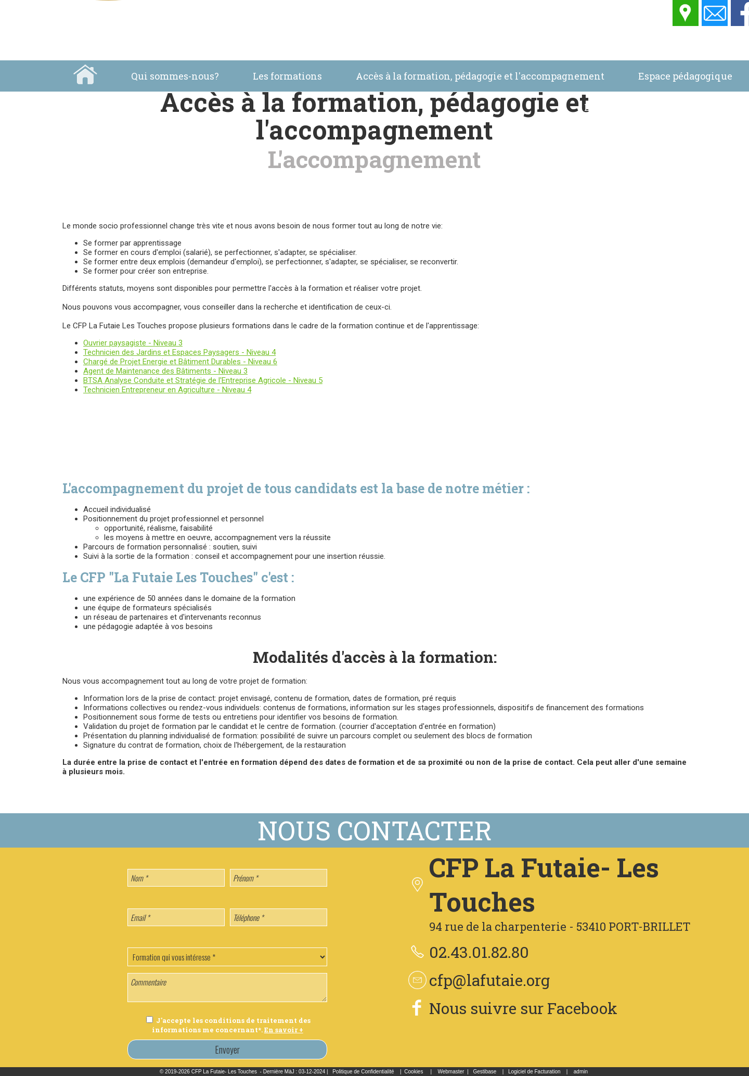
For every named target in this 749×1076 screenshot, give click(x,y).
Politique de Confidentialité (363, 1071)
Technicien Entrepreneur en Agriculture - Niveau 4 (167, 389)
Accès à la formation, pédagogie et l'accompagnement (480, 76)
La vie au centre (621, 107)
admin (581, 1071)
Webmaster (450, 1071)
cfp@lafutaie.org (489, 980)
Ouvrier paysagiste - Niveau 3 (133, 343)
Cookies (413, 1071)
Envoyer (227, 1049)
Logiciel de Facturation (534, 1071)
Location (712, 107)
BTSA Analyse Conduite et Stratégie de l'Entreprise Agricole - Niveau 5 (202, 380)
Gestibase (484, 1071)
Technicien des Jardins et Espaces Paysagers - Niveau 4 (179, 352)
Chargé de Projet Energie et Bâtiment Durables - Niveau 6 (180, 361)
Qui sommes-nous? (175, 76)
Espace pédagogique (685, 76)
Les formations (287, 76)
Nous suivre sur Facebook (523, 1008)
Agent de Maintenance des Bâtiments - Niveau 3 (165, 371)
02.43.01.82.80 (479, 952)
